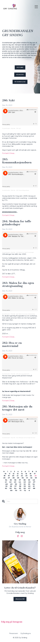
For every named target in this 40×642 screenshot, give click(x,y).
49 (11, 484)
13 (17, 474)
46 (29, 482)
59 (25, 486)
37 (20, 480)
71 (20, 490)
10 (5, 474)
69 (11, 490)
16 (30, 474)
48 (6, 484)
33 (36, 478)
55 (6, 486)
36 (15, 480)
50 (16, 484)
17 (35, 474)
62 (6, 488)
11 (9, 474)
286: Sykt (8, 100)
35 (11, 480)
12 (13, 474)
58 (20, 486)
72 (25, 490)
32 (31, 478)
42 (10, 482)
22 (22, 476)
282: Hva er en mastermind (12, 344)
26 (4, 478)
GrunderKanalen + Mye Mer (8, 128)
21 (17, 476)
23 (26, 476)
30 (23, 478)
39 (29, 480)
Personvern (13, 633)
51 (20, 484)
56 (11, 486)
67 (29, 488)
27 (9, 478)
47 (34, 482)
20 (13, 476)
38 (24, 480)
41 (6, 482)
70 (16, 490)
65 (20, 488)
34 (6, 480)
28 (13, 478)
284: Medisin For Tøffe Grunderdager (25, 252)
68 (34, 488)
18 (4, 476)
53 (29, 484)
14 (22, 474)
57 (16, 486)
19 (9, 476)
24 (31, 476)
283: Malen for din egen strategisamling (18, 285)
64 (15, 488)
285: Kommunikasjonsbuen (16, 161)
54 (34, 484)
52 (25, 484)
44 (20, 482)
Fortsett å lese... (8, 153)
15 (26, 474)
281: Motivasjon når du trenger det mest (17, 408)
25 (35, 476)
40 (34, 480)
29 (18, 478)
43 (15, 482)
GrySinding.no (25, 633)
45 (25, 482)
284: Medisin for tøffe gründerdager (16, 223)
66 (25, 488)
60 (29, 486)
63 (11, 488)
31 (27, 478)
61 (34, 486)
